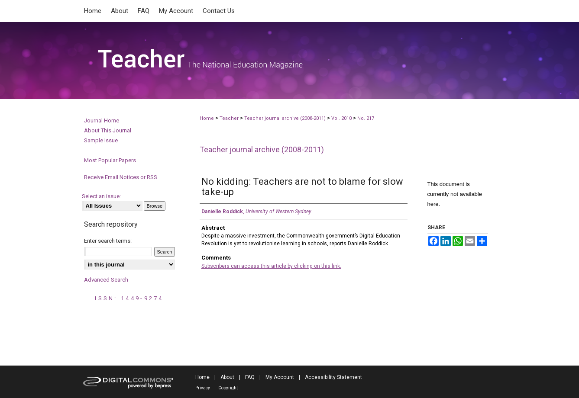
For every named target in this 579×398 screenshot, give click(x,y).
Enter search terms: (108, 241)
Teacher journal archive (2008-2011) (285, 118)
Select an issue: (101, 196)
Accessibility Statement (333, 377)
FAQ (250, 377)
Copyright (228, 387)
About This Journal (107, 130)
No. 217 (365, 118)
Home (207, 118)
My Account (279, 377)
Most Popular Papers (110, 160)
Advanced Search (106, 279)
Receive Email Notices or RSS (120, 177)
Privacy (202, 387)
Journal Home (101, 120)
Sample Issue (101, 140)
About (227, 377)
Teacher (229, 118)
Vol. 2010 (342, 118)
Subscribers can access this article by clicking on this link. (271, 266)
